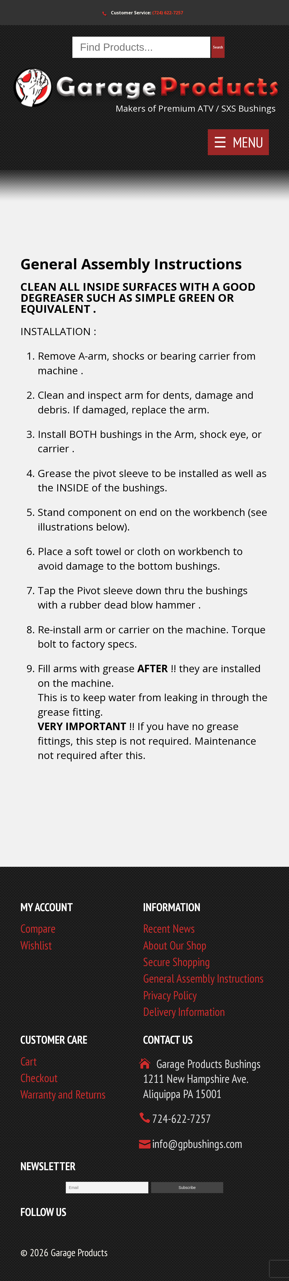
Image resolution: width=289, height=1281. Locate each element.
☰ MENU (238, 142)
